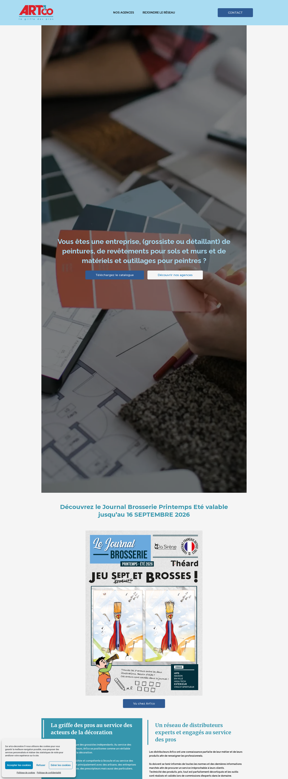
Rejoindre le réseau (159, 12)
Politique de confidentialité (49, 772)
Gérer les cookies (61, 765)
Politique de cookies (26, 772)
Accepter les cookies (19, 765)
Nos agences (123, 12)
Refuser (40, 765)
